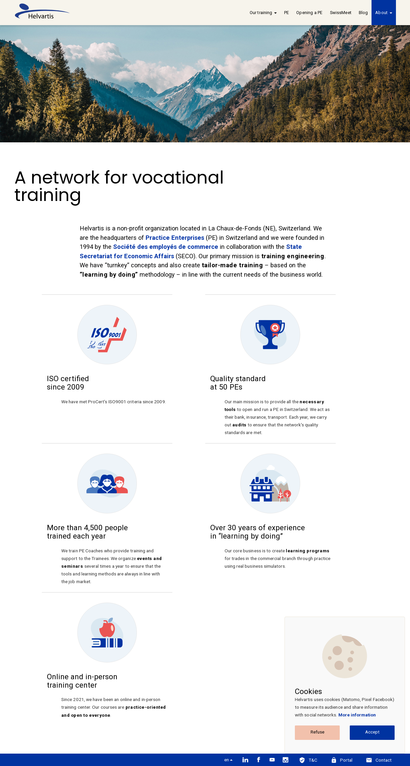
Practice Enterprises (175, 237)
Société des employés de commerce (165, 246)
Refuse (317, 732)
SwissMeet (340, 12)
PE (286, 12)
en (228, 759)
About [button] (383, 12)
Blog (363, 12)
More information (357, 714)
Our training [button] (263, 12)
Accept (372, 732)
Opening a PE (309, 12)
